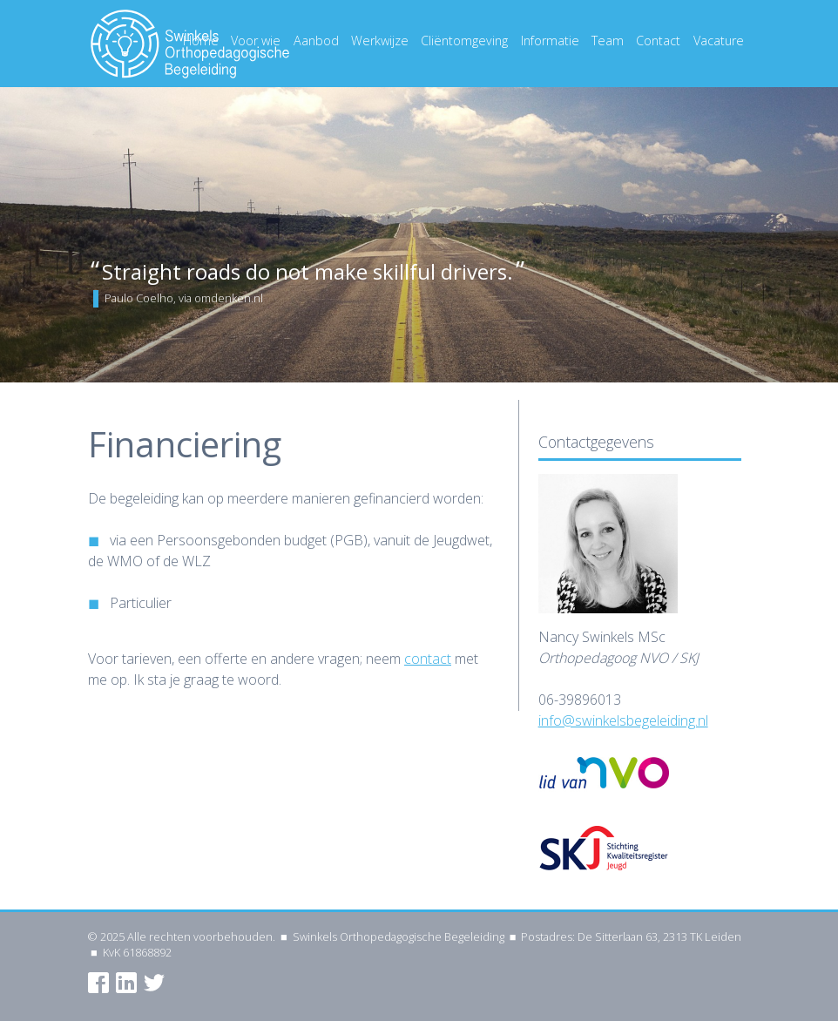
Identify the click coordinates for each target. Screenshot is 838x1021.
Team (607, 40)
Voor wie (255, 40)
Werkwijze (380, 40)
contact (427, 658)
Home (201, 40)
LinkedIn (126, 982)
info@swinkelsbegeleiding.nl (623, 720)
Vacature (718, 40)
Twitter (154, 982)
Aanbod (316, 40)
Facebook (98, 982)
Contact (658, 40)
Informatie (550, 40)
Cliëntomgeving (464, 40)
